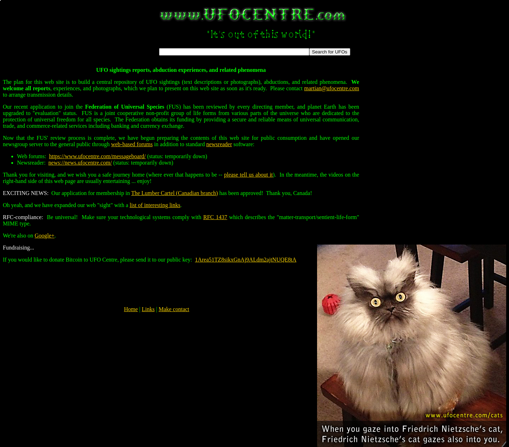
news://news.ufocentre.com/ (80, 163)
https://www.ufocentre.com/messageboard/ (97, 156)
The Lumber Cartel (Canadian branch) (174, 193)
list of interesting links (155, 205)
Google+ (44, 236)
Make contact (174, 309)
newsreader (219, 144)
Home (131, 309)
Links (148, 309)
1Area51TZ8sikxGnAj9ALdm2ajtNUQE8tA (245, 260)
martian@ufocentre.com (331, 88)
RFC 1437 (215, 217)
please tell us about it (248, 175)
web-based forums (132, 144)
